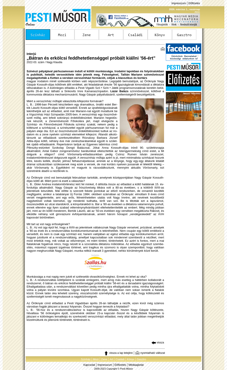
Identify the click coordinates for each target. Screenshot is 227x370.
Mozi (96, 359)
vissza (157, 342)
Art (111, 359)
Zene (104, 359)
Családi (119, 359)
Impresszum (178, 3)
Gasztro (141, 359)
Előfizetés (194, 3)
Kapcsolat (89, 364)
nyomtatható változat (150, 352)
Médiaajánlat (136, 364)
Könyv (130, 359)
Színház (85, 359)
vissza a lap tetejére (118, 352)
